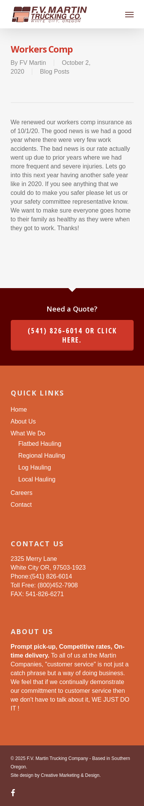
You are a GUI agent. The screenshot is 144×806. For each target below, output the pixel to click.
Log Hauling (34, 467)
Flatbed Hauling (39, 443)
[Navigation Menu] (129, 14)
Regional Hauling (41, 455)
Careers (22, 493)
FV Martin (33, 62)
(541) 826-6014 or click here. (72, 335)
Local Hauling (37, 479)
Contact (21, 504)
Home (19, 409)
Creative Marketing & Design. (71, 775)
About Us (23, 421)
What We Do (28, 433)
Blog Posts (54, 71)
